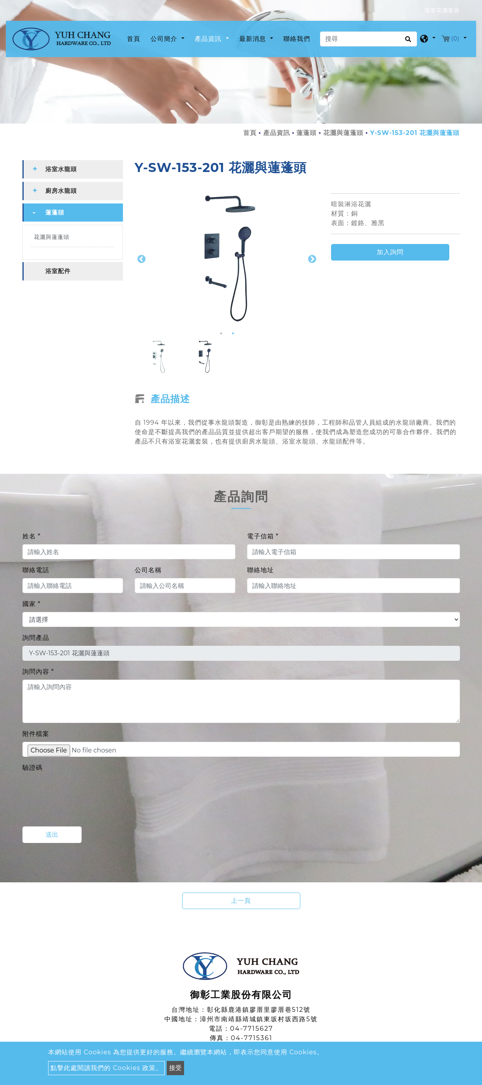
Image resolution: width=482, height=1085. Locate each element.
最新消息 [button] (253, 39)
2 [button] (233, 334)
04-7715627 (251, 1029)
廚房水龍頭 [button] (61, 191)
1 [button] (221, 334)
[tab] (72, 170)
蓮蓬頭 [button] (54, 212)
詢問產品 (35, 638)
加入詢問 (390, 252)
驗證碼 (32, 768)
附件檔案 (35, 734)
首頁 (135, 38)
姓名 (31, 536)
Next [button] (311, 258)
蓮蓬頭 (306, 133)
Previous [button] (141, 258)
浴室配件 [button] (58, 271)
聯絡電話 (35, 570)
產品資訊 (276, 133)
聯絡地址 (260, 570)
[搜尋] (368, 38)
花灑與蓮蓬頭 (343, 133)
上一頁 (241, 901)
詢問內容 (38, 672)
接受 (175, 1068)
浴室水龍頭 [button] (61, 169)
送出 (52, 835)
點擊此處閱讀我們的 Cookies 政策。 (106, 1068)
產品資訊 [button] (209, 39)
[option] (227, 258)
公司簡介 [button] (165, 39)
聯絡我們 (296, 39)
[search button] (407, 42)
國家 (31, 604)
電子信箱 (263, 536)
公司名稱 (148, 570)
